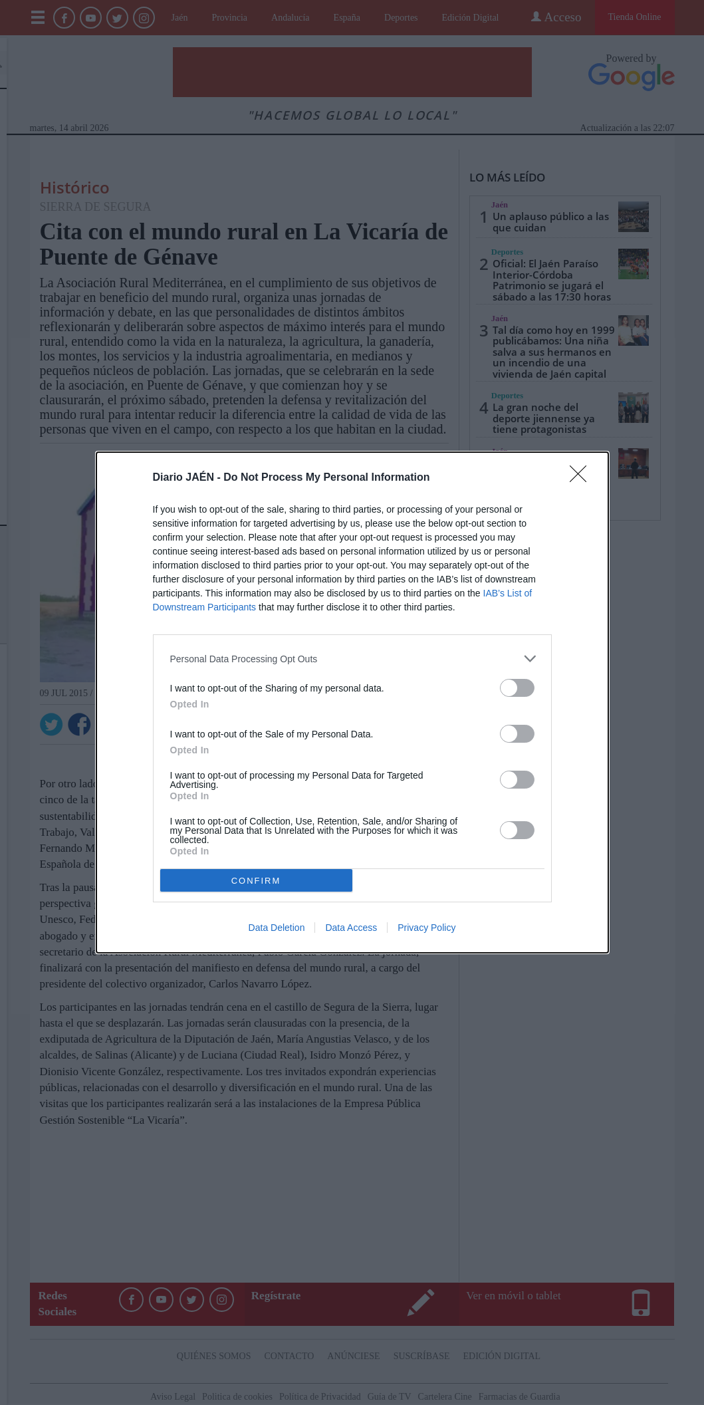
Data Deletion (277, 927)
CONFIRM (256, 881)
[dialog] (352, 702)
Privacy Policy (426, 927)
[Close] (582, 478)
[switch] (517, 688)
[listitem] (352, 659)
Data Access (351, 927)
